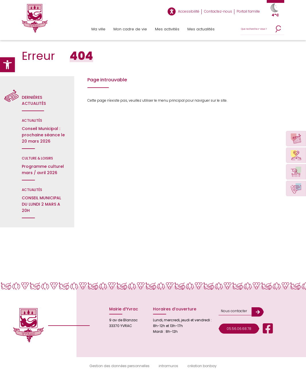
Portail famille (248, 11)
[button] (7, 64)
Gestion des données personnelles (119, 365)
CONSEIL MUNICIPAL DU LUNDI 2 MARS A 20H (41, 204)
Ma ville (98, 29)
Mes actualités (201, 29)
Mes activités (167, 29)
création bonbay (202, 365)
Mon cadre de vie (130, 29)
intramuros (168, 365)
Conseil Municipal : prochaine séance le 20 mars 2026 (43, 135)
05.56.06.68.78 (239, 328)
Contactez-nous (218, 11)
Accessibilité (188, 11)
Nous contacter (234, 310)
